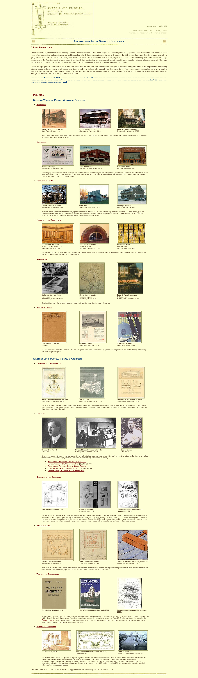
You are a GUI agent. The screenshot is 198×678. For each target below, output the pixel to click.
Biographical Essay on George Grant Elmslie (67, 466)
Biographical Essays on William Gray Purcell (67, 461)
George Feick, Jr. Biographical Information (66, 470)
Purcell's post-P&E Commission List (63, 464)
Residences (41, 104)
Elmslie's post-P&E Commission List (63, 468)
